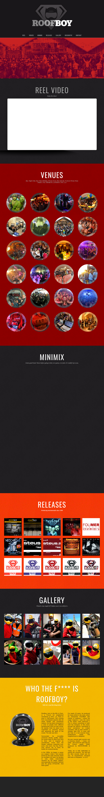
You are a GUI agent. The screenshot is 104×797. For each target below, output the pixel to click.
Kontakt (79, 35)
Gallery (58, 35)
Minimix (39, 35)
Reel (23, 35)
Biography (68, 35)
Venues (31, 35)
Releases (49, 35)
